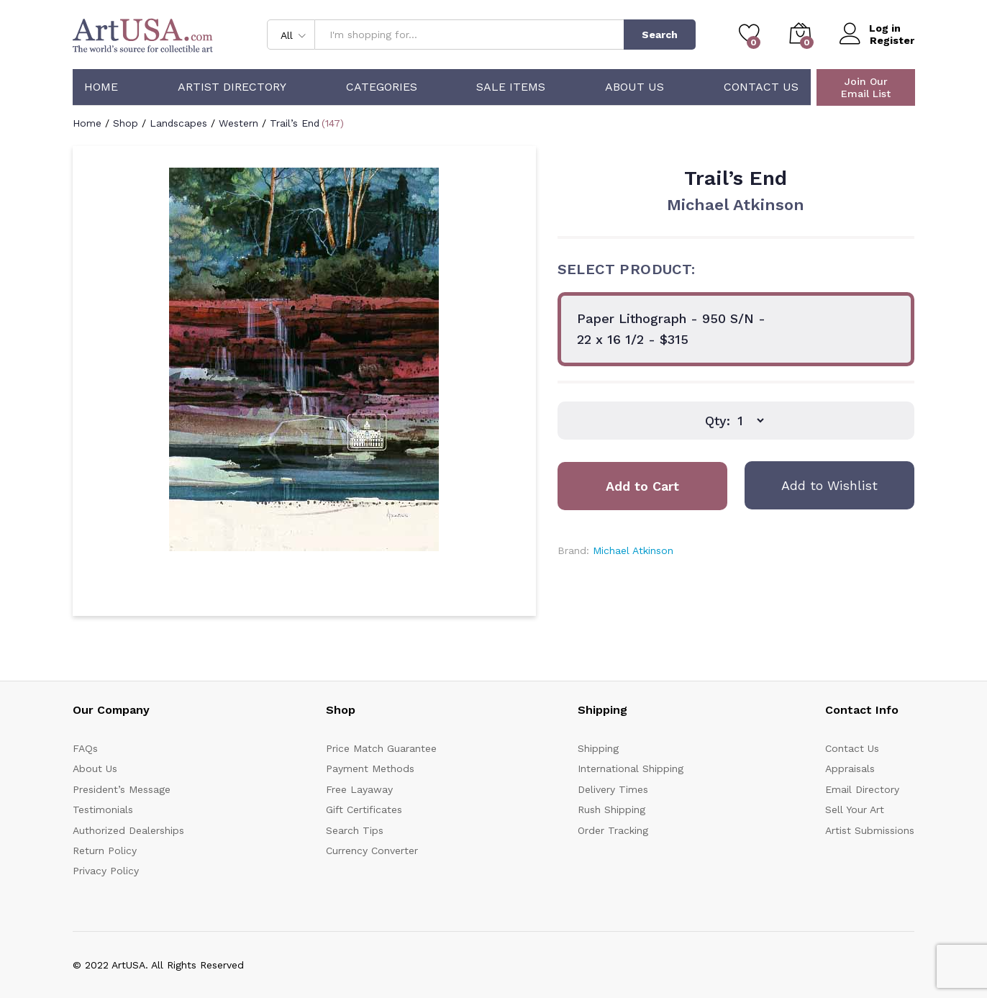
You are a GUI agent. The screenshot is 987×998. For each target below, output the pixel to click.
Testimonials (103, 809)
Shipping (598, 748)
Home (101, 87)
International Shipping (630, 768)
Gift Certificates (364, 809)
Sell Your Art (854, 809)
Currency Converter (372, 850)
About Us (634, 87)
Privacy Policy (106, 870)
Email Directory (862, 789)
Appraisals (850, 768)
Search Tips (354, 830)
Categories (381, 87)
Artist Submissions (869, 830)
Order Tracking (613, 830)
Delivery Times (613, 789)
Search (660, 34)
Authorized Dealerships (128, 830)
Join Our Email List (866, 87)
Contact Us (761, 87)
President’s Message (121, 789)
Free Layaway (359, 789)
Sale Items (510, 87)
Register (892, 40)
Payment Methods (370, 768)
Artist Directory (232, 87)
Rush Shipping (611, 809)
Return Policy (105, 850)
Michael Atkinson (735, 205)
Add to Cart (642, 486)
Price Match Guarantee (381, 748)
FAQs (85, 748)
